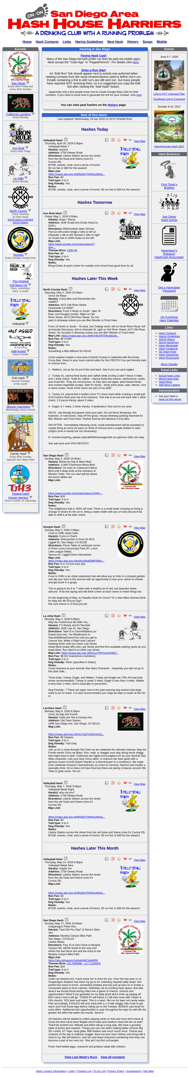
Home (27, 42)
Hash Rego (165, 381)
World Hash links (169, 378)
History (133, 42)
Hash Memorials (168, 345)
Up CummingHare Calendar (169, 315)
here (136, 62)
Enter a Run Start (93, 70)
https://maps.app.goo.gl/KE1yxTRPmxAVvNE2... (90, 652)
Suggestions (133, 1071)
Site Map (148, 1071)
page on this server (170, 399)
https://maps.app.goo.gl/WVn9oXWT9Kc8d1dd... (90, 335)
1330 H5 (72, 250)
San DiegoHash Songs (169, 215)
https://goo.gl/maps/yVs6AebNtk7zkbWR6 (73, 960)
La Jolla (18, 178)
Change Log (84, 1071)
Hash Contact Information (51, 1071)
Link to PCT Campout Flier (169, 93)
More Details (169, 364)
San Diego (18, 83)
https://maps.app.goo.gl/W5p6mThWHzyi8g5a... (76, 174)
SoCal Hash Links (169, 375)
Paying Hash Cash (94, 55)
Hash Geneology (169, 354)
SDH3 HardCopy (169, 342)
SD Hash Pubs (167, 351)
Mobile (162, 42)
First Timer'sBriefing (169, 183)
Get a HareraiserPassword (169, 286)
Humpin (18, 255)
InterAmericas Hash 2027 (169, 146)
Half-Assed (18, 351)
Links (67, 42)
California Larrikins (18, 114)
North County (18, 211)
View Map (139, 141)
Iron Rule (18, 148)
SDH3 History (167, 339)
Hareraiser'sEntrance (169, 249)
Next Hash (115, 42)
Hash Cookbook (168, 348)
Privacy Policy (116, 1071)
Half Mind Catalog (169, 384)
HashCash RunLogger (169, 257)
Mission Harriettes (18, 406)
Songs (148, 42)
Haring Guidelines (89, 42)
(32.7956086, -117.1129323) (84, 963)
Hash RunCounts (169, 357)
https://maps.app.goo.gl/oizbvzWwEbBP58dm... (76, 560)
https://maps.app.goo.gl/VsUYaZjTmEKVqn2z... (76, 734)
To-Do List (99, 1071)
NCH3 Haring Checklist (20, 219)
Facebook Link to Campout (169, 99)
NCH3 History (20, 222)
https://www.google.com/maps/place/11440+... (75, 493)
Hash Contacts (47, 42)
